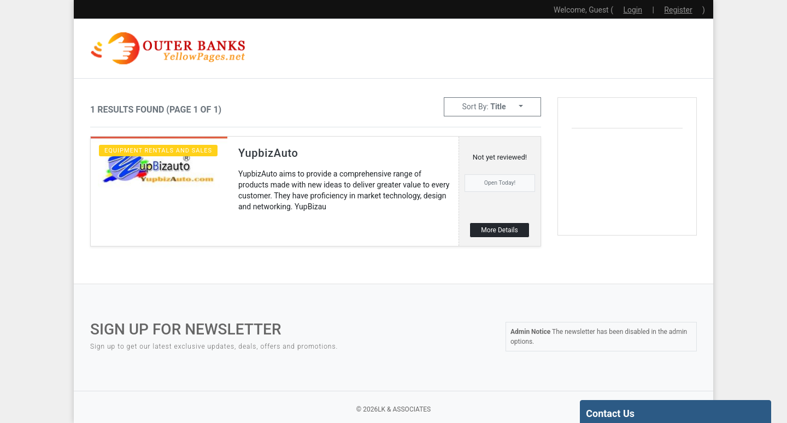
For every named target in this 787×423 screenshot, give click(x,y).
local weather (654, 215)
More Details (499, 230)
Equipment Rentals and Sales (158, 150)
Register (678, 9)
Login (632, 9)
